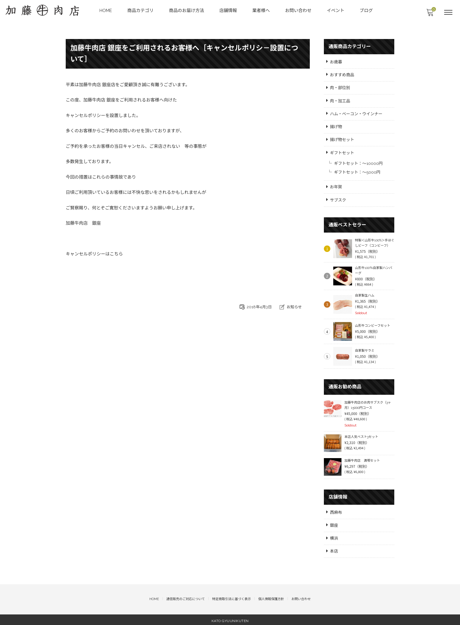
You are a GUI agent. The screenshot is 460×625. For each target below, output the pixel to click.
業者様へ (261, 10)
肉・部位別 (340, 86)
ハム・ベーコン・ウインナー (356, 113)
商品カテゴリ (141, 10)
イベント (336, 10)
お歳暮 (336, 60)
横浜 (334, 536)
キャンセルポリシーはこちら (94, 255)
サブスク (338, 199)
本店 (334, 549)
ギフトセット (342, 152)
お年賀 (336, 186)
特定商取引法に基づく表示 (231, 597)
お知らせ (294, 308)
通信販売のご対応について (185, 597)
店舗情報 (228, 10)
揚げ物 (336, 125)
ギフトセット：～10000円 (358, 162)
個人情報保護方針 (271, 597)
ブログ (366, 10)
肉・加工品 (340, 99)
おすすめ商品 (342, 73)
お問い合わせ (298, 10)
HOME (106, 10)
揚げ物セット (342, 138)
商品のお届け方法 (186, 10)
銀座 (334, 523)
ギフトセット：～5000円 (357, 171)
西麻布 (336, 510)
